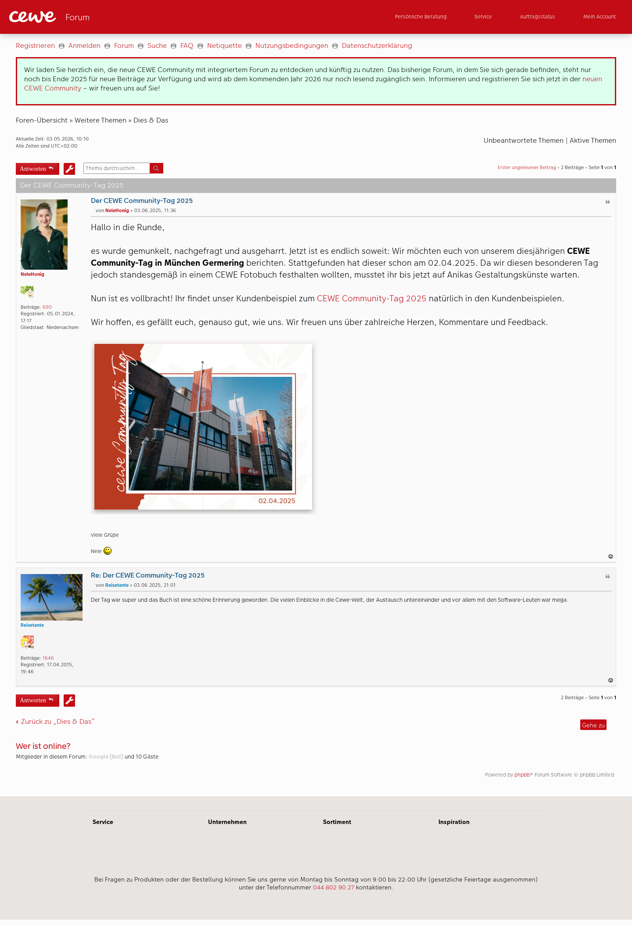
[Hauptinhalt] (316, 415)
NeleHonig (32, 274)
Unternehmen (227, 821)
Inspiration (454, 821)
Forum (124, 45)
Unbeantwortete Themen (524, 140)
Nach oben (611, 556)
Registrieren (35, 45)
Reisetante (32, 625)
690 (47, 307)
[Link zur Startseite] (95, 17)
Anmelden (84, 45)
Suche (157, 45)
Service (103, 821)
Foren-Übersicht (42, 120)
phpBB (522, 774)
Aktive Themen (593, 140)
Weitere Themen (100, 120)
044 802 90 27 (333, 887)
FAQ (187, 45)
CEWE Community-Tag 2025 (372, 298)
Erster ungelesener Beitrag (527, 167)
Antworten (33, 168)
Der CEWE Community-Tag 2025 (142, 200)
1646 (48, 658)
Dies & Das (150, 120)
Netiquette (224, 45)
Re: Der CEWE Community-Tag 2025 (148, 575)
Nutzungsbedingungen (291, 45)
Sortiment (337, 821)
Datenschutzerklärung (377, 45)
